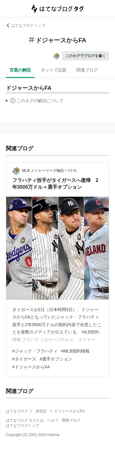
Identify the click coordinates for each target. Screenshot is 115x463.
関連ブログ (87, 70)
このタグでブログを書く (85, 56)
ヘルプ (52, 420)
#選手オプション (56, 359)
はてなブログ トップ (25, 25)
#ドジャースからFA (31, 367)
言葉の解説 (20, 70)
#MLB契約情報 (75, 351)
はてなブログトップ (22, 425)
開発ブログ (71, 420)
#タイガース (24, 359)
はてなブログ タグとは (25, 420)
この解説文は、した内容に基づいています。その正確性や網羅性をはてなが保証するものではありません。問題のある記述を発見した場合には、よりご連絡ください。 (35, 101)
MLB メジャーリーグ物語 (43, 170)
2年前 (72, 170)
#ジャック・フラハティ (35, 351)
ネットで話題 (54, 70)
